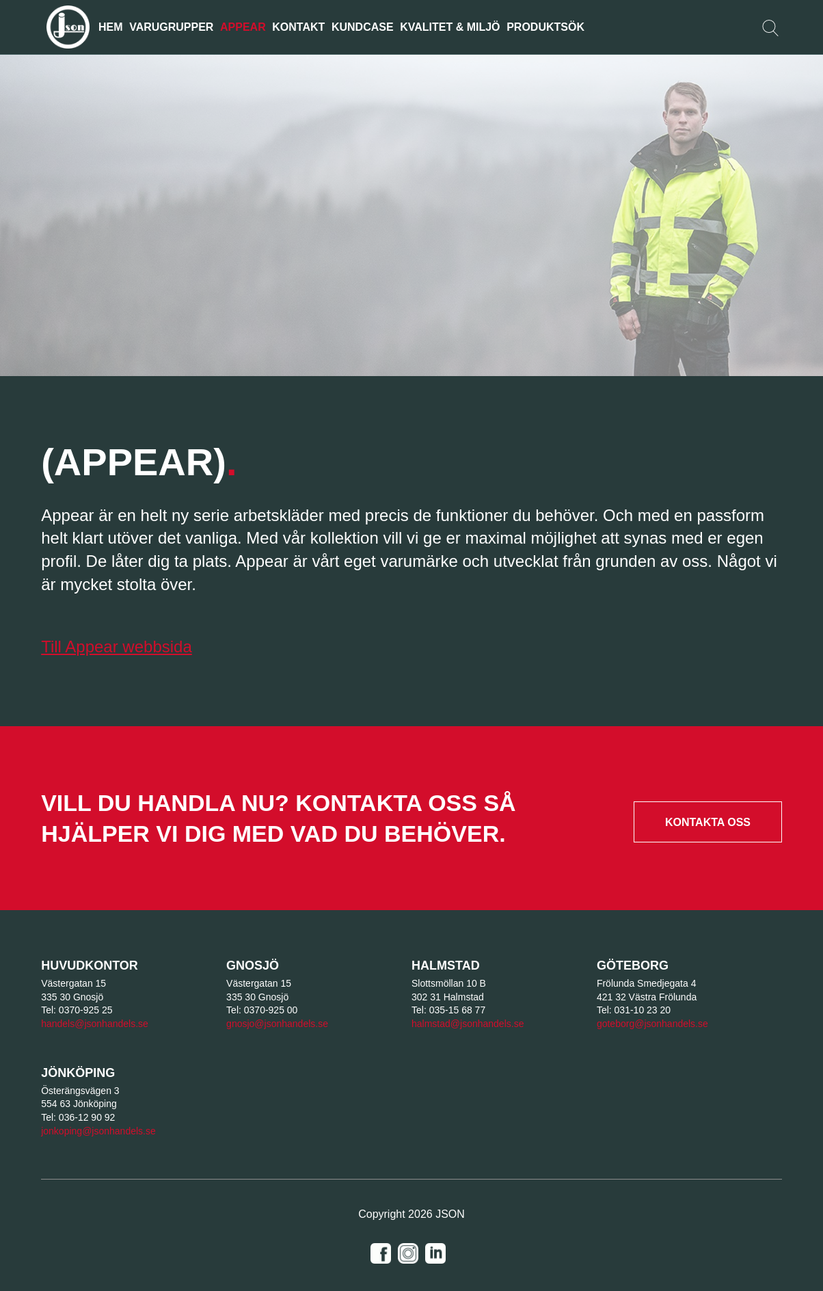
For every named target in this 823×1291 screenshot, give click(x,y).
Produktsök (545, 27)
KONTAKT (298, 27)
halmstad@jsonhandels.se (468, 1023)
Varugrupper (171, 27)
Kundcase (363, 27)
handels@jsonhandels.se (94, 1023)
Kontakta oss (708, 822)
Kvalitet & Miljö (450, 27)
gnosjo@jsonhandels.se (277, 1023)
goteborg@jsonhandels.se (652, 1023)
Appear (243, 27)
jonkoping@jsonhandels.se (98, 1131)
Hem (110, 27)
